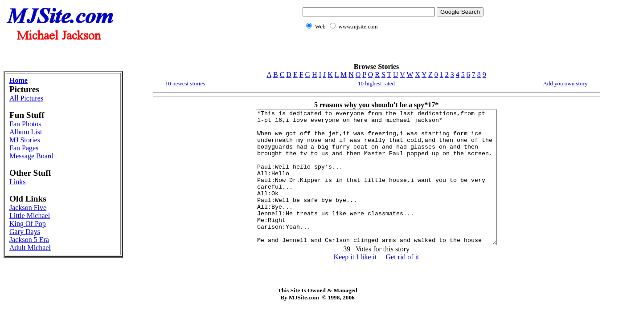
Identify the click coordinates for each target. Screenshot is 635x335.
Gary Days (24, 231)
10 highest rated (376, 83)
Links (17, 182)
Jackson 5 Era (29, 239)
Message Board (31, 156)
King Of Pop (27, 223)
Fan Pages (23, 148)
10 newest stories (185, 83)
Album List (25, 132)
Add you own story (565, 83)
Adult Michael (30, 247)
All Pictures (26, 98)
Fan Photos (25, 124)
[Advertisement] (391, 51)
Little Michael (29, 215)
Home (18, 80)
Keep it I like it (355, 283)
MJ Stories (24, 140)
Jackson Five (27, 207)
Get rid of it (402, 283)
